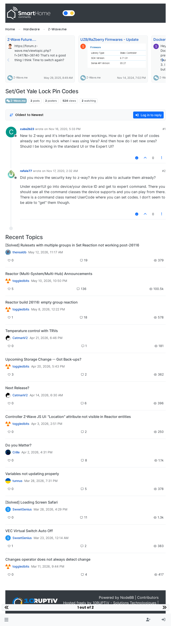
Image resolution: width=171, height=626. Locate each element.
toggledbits (20, 280)
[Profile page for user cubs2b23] (11, 132)
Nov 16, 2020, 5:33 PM (65, 129)
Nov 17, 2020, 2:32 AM (62, 171)
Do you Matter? (18, 445)
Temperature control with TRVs (31, 330)
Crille (16, 452)
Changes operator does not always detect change (47, 559)
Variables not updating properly (32, 473)
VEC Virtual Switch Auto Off (29, 531)
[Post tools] (162, 157)
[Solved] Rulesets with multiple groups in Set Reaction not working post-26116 (72, 245)
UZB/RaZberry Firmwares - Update (109, 39)
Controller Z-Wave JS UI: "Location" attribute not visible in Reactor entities (68, 416)
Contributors (148, 597)
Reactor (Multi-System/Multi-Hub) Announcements (48, 273)
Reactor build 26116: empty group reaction (41, 302)
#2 (164, 171)
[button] (6, 619)
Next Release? (17, 388)
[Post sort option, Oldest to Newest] (26, 115)
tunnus (17, 480)
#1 (164, 129)
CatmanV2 (20, 337)
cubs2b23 (27, 129)
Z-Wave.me (20, 77)
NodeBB (127, 597)
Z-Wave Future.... (21, 39)
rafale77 (26, 171)
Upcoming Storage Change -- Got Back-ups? (43, 359)
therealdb (19, 252)
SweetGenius (22, 509)
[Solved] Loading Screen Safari (31, 502)
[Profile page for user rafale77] (11, 174)
